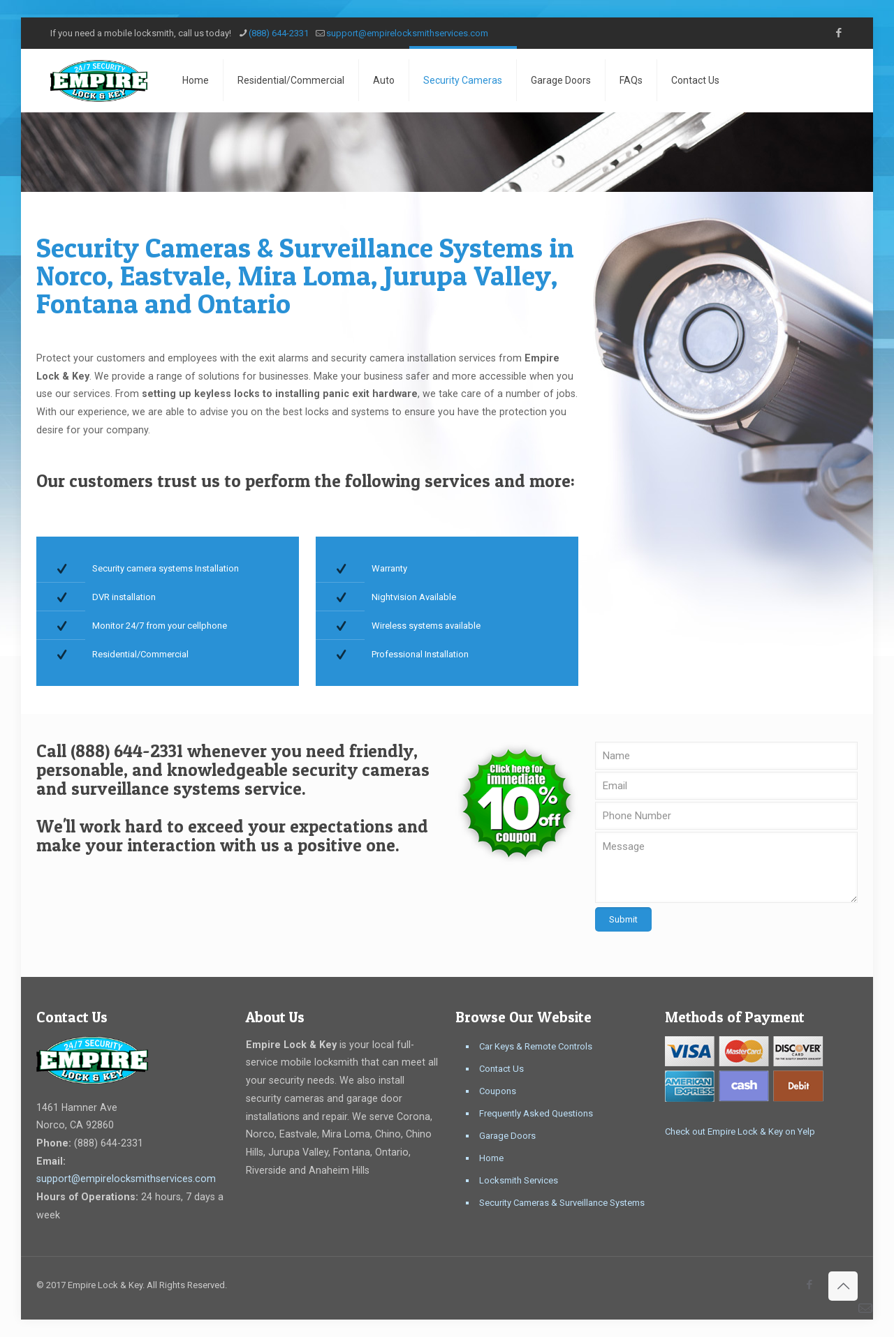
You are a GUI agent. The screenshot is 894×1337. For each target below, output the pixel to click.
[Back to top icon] (843, 1286)
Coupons (497, 1091)
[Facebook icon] (838, 33)
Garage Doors (507, 1135)
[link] (516, 803)
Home (491, 1158)
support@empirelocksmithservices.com (126, 1178)
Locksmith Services (518, 1180)
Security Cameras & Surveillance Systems (562, 1202)
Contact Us (501, 1068)
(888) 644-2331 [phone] (279, 33)
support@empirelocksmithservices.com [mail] (407, 33)
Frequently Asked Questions (536, 1113)
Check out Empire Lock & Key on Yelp (740, 1131)
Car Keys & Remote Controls (535, 1046)
